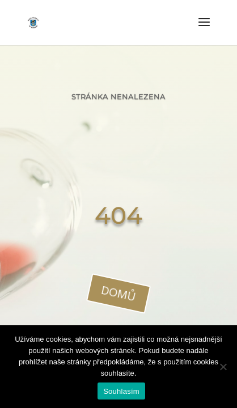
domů (118, 293)
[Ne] (222, 366)
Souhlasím (121, 391)
